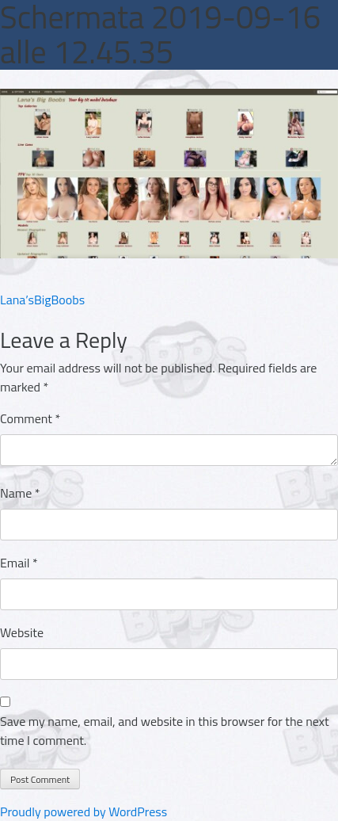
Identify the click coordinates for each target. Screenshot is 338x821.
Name (20, 492)
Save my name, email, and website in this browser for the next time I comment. (164, 731)
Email (19, 562)
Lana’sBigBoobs (42, 299)
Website (22, 632)
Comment (30, 418)
